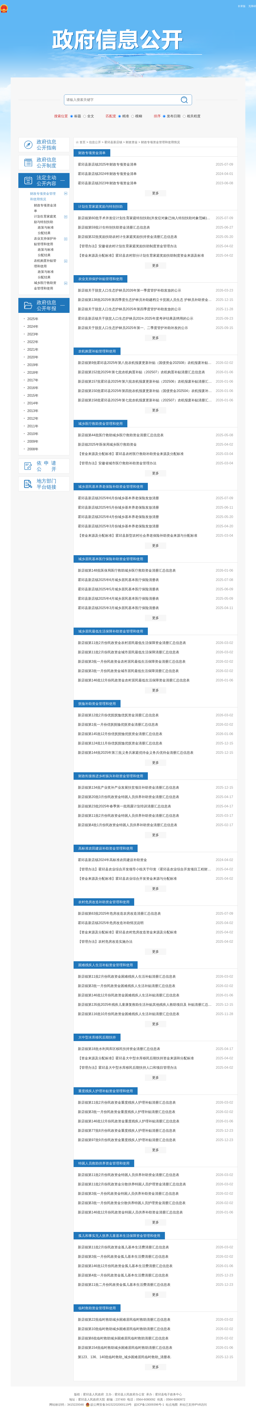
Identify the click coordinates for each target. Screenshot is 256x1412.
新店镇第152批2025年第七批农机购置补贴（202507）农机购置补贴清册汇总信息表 (141, 372)
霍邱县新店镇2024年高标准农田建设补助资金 (112, 860)
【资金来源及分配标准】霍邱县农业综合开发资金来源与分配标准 (127, 878)
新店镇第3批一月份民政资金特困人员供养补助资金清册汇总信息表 (128, 1193)
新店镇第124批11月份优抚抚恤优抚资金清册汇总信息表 (120, 743)
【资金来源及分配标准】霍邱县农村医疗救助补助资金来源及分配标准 (131, 454)
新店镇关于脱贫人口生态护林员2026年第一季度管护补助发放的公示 (129, 290)
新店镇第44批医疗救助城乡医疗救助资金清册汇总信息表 (121, 435)
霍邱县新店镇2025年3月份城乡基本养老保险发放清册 (118, 526)
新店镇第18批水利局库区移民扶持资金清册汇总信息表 (119, 1049)
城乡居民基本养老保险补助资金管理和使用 (110, 486)
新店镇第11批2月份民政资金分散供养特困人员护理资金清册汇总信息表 (132, 1184)
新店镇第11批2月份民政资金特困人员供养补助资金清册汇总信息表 (128, 815)
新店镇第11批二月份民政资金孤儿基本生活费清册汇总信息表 (124, 1284)
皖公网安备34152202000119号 (109, 1404)
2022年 (32, 342)
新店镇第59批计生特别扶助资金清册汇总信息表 (114, 227)
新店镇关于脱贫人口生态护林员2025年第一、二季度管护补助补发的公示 (133, 328)
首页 (83, 142)
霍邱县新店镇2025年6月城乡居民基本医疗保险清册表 (118, 580)
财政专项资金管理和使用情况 (160, 142)
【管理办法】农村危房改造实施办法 (105, 941)
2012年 (32, 418)
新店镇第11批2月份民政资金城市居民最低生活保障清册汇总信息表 (128, 652)
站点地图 (172, 1404)
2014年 (32, 403)
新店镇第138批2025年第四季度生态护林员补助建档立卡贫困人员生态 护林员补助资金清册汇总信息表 (145, 300)
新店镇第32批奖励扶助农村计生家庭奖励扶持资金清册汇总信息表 (127, 237)
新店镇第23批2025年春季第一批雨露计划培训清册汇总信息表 (124, 806)
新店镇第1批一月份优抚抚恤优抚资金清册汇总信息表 (118, 724)
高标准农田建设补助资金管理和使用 (105, 848)
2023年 (32, 334)
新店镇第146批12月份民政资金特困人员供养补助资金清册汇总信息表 (130, 1212)
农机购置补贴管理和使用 (97, 351)
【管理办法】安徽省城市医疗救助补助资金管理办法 (117, 463)
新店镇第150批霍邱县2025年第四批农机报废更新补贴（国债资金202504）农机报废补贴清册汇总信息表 (145, 391)
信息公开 (95, 142)
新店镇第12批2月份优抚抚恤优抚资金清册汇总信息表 (118, 715)
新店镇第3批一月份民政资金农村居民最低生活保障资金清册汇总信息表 (132, 661)
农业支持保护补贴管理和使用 (100, 279)
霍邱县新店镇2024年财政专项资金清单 (107, 174)
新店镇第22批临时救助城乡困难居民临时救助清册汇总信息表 (124, 1319)
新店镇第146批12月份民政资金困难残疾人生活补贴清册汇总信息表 (129, 995)
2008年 (32, 449)
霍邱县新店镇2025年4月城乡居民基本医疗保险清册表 (118, 598)
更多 (155, 193)
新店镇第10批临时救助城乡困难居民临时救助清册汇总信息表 (124, 1329)
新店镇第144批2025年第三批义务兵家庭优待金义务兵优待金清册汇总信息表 (135, 752)
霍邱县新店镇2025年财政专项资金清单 (107, 164)
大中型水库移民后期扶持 (97, 1037)
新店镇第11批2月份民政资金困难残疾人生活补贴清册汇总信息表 (127, 976)
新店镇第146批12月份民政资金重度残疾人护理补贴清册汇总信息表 (129, 1121)
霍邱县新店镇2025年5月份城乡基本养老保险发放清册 (118, 507)
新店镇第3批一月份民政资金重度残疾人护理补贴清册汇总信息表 (126, 1112)
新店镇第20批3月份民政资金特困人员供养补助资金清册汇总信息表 (128, 797)
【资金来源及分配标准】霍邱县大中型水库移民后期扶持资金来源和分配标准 (136, 1058)
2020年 (32, 357)
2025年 (32, 319)
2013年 (32, 411)
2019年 (32, 365)
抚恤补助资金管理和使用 (97, 703)
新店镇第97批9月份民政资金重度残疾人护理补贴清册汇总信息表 (127, 1140)
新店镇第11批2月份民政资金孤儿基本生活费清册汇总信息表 (123, 1247)
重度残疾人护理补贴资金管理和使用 (105, 1091)
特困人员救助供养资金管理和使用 (103, 1163)
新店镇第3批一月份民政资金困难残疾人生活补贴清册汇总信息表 (126, 986)
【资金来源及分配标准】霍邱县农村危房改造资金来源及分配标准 (127, 932)
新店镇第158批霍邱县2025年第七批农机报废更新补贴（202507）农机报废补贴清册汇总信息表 (145, 400)
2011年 (32, 426)
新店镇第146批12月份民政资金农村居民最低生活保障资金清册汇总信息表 (134, 680)
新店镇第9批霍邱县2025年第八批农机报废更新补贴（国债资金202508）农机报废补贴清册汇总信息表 (145, 363)
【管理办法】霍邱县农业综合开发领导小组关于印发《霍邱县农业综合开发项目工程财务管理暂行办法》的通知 (145, 869)
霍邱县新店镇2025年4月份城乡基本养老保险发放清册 (118, 517)
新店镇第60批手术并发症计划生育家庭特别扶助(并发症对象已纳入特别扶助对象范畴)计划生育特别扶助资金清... (145, 218)
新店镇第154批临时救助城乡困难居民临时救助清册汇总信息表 (125, 1347)
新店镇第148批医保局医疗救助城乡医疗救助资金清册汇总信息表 (127, 570)
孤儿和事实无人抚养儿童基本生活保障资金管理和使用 (119, 1235)
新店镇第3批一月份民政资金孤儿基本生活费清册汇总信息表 (123, 1256)
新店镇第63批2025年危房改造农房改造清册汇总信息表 (119, 913)
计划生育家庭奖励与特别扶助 (100, 206)
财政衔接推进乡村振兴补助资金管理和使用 (110, 776)
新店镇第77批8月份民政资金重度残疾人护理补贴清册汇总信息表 (127, 1130)
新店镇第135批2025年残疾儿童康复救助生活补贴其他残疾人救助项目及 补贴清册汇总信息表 (145, 1004)
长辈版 (242, 6)
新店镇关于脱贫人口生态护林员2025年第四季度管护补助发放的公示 (129, 309)
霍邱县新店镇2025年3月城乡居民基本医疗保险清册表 (118, 608)
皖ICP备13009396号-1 (149, 1404)
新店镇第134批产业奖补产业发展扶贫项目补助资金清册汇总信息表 (128, 787)
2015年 (32, 395)
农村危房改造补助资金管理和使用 (103, 902)
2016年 (32, 388)
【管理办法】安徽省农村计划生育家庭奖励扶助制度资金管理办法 (127, 246)
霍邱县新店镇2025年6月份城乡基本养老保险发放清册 (118, 498)
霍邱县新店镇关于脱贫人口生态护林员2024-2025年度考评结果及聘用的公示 (135, 318)
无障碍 (252, 6)
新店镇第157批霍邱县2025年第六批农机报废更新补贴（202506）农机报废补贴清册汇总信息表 (145, 381)
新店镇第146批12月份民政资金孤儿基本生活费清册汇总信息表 (125, 1266)
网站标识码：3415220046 (66, 1404)
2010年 (32, 434)
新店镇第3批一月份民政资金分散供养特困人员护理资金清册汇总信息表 (132, 1203)
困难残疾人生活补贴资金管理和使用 (105, 965)
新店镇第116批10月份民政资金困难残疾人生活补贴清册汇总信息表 (129, 1014)
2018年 (32, 372)
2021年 (32, 349)
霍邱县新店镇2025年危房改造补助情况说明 (111, 923)
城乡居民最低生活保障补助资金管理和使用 (110, 631)
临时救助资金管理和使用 (97, 1308)
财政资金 (132, 142)
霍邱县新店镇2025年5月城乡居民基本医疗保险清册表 (118, 589)
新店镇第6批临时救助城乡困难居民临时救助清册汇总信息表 (123, 1338)
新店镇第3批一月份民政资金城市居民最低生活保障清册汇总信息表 (128, 671)
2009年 (32, 441)
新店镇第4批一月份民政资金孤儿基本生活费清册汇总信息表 (123, 1275)
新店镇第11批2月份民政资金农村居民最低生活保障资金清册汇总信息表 (132, 643)
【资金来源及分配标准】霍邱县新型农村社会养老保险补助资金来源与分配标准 (137, 535)
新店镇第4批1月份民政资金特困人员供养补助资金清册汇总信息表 (127, 825)
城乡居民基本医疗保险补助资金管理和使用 (110, 559)
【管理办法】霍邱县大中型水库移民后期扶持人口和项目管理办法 (127, 1067)
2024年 (32, 326)
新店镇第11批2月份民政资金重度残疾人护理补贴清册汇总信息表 (127, 1102)
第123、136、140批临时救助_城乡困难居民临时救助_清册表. (124, 1357)
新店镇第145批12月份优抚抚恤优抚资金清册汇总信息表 (120, 734)
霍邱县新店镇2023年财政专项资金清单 (107, 183)
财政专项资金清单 (92, 153)
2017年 (32, 380)
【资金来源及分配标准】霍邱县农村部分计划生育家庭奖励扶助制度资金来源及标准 (141, 255)
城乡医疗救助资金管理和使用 (100, 423)
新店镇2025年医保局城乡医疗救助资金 (107, 444)
